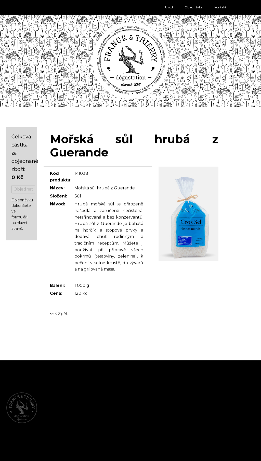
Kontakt (220, 7)
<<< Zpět (59, 314)
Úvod (169, 7)
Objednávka (194, 7)
